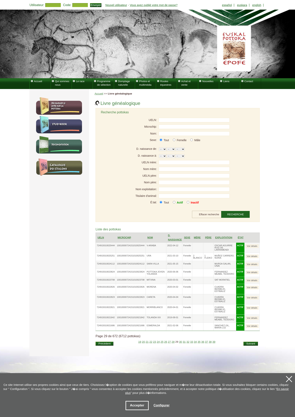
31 (184, 341)
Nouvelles (207, 81)
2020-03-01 (172, 280)
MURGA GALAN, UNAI (223, 265)
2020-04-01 (172, 307)
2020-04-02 (172, 287)
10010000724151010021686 (131, 325)
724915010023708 (106, 280)
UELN (100, 237)
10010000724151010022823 (131, 297)
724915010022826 (106, 287)
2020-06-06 (172, 272)
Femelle (182, 140)
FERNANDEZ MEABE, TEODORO (224, 273)
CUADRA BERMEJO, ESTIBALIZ (220, 289)
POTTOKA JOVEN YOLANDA (156, 273)
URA (149, 255)
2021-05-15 (172, 264)
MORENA (151, 287)
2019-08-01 (172, 317)
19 (139, 341)
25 (161, 341)
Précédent (104, 343)
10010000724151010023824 (131, 272)
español (227, 5)
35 (199, 341)
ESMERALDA (153, 325)
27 (169, 341)
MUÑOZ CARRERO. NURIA (224, 256)
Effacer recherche (209, 214)
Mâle (197, 140)
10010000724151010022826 (131, 287)
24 (158, 341)
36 (202, 341)
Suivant (250, 343)
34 (195, 341)
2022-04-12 (172, 245)
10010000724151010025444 (131, 245)
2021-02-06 (172, 325)
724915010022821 (106, 307)
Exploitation (223, 237)
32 (187, 341)
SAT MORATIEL (222, 280)
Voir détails (252, 246)
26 (165, 341)
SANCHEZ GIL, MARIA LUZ (222, 326)
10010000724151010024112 (131, 264)
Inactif (195, 202)
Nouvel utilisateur (116, 5)
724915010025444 (106, 245)
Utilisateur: (36, 5)
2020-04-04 (172, 297)
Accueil (99, 93)
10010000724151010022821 (131, 307)
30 (180, 341)
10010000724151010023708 (131, 280)
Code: (67, 5)
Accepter (137, 405)
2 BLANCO (197, 256)
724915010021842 (106, 317)
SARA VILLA (153, 264)
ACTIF (240, 245)
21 (147, 341)
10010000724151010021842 (131, 317)
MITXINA (151, 280)
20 (143, 341)
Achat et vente (186, 83)
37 (206, 341)
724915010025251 (106, 255)
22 (150, 341)
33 (191, 341)
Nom (150, 237)
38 (210, 341)
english (256, 5)
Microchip (124, 237)
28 (173, 341)
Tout (166, 140)
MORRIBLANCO (155, 307)
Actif (180, 202)
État (241, 237)
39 (213, 341)
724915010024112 (106, 264)
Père (208, 237)
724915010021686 (106, 325)
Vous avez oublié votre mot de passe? (154, 5)
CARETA (151, 297)
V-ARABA (151, 245)
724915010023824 (106, 272)
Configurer (162, 405)
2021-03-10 (172, 255)
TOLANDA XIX (154, 317)
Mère (197, 237)
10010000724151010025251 (131, 255)
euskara (242, 5)
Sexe (187, 237)
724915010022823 (106, 297)
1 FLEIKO (208, 256)
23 (154, 341)
